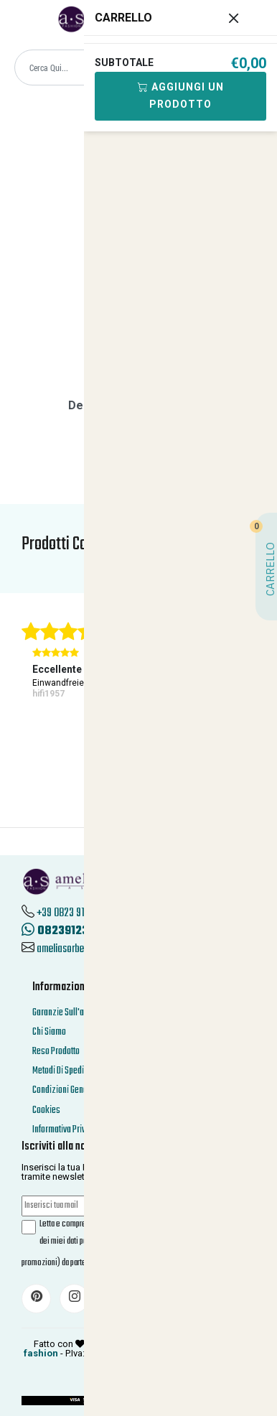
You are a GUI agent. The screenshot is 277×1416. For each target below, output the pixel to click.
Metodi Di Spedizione (67, 1071)
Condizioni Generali (65, 1090)
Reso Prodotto (56, 1051)
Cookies (46, 1110)
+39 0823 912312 (70, 913)
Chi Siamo (49, 1032)
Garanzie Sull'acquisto (71, 1013)
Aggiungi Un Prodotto (180, 95)
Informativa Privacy (65, 1130)
